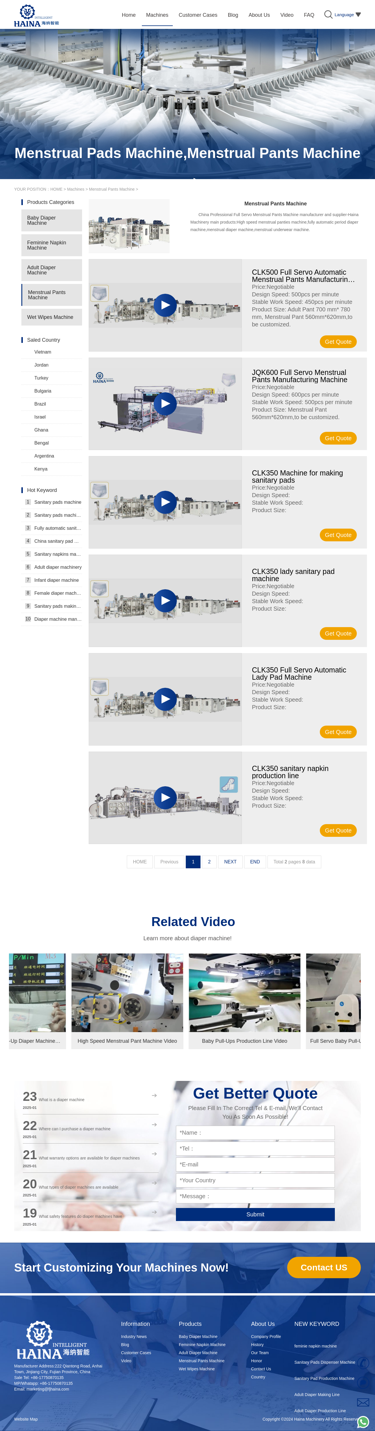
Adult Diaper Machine (41, 270)
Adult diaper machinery (53, 567)
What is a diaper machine (61, 1100)
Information (135, 1324)
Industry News (134, 1336)
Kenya (40, 469)
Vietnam (42, 352)
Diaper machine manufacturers (53, 619)
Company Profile (266, 1336)
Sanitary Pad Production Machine (324, 1383)
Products (190, 1324)
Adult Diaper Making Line (316, 1399)
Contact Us (261, 1369)
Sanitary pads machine (53, 502)
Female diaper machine (53, 593)
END (255, 861)
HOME (56, 189)
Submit (255, 1214)
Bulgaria (42, 391)
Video (126, 1360)
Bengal (41, 443)
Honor (256, 1360)
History (257, 1344)
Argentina (44, 456)
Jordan (41, 365)
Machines (75, 189)
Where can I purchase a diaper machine (74, 1129)
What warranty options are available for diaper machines (89, 1158)
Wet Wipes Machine (50, 317)
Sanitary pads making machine (53, 606)
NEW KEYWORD (316, 1324)
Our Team (260, 1352)
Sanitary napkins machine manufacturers (53, 554)
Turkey (41, 378)
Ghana (41, 430)
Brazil (40, 404)
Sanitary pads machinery (53, 515)
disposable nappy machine (318, 1335)
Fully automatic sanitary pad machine (53, 528)
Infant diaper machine (52, 580)
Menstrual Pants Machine (112, 189)
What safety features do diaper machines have (80, 1216)
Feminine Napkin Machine (46, 245)
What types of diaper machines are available (78, 1187)
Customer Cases (136, 1352)
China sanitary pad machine (53, 541)
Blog (125, 1344)
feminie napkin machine (315, 1351)
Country (258, 1377)
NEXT (230, 861)
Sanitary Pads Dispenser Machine (324, 1367)
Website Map (26, 1419)
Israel (40, 417)
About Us (263, 1324)
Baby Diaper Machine (41, 220)
